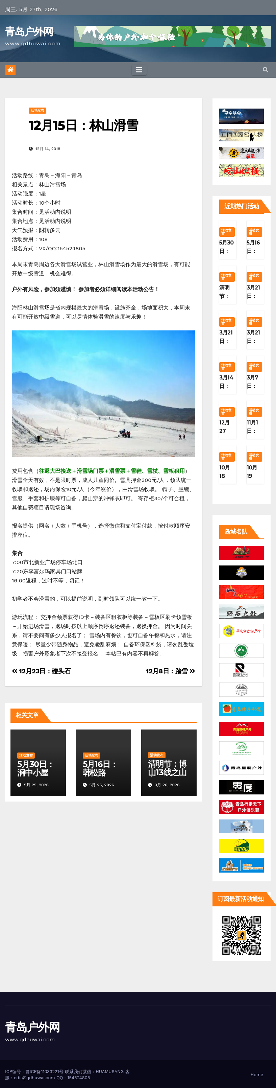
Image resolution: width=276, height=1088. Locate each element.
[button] (265, 70)
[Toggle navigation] (139, 70)
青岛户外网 (29, 31)
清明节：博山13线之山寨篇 (167, 772)
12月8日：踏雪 (170, 671)
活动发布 (37, 110)
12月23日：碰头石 (41, 671)
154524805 (78, 1077)
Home (257, 1074)
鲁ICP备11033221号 (44, 1071)
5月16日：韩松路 (100, 768)
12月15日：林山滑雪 (83, 125)
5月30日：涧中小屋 (35, 768)
